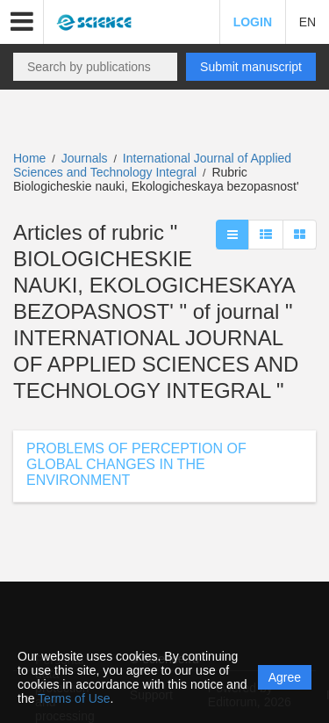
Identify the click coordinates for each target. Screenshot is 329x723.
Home (29, 158)
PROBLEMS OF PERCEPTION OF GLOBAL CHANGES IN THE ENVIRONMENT (136, 464)
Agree (284, 677)
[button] (22, 22)
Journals (84, 158)
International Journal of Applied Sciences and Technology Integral (152, 165)
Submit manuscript (251, 67)
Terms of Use (74, 698)
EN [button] (307, 22)
